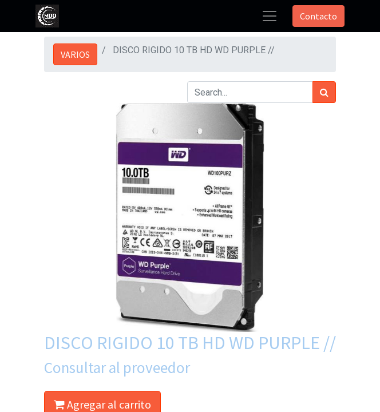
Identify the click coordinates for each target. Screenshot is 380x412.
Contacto (318, 16)
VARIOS (75, 54)
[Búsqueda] (324, 92)
